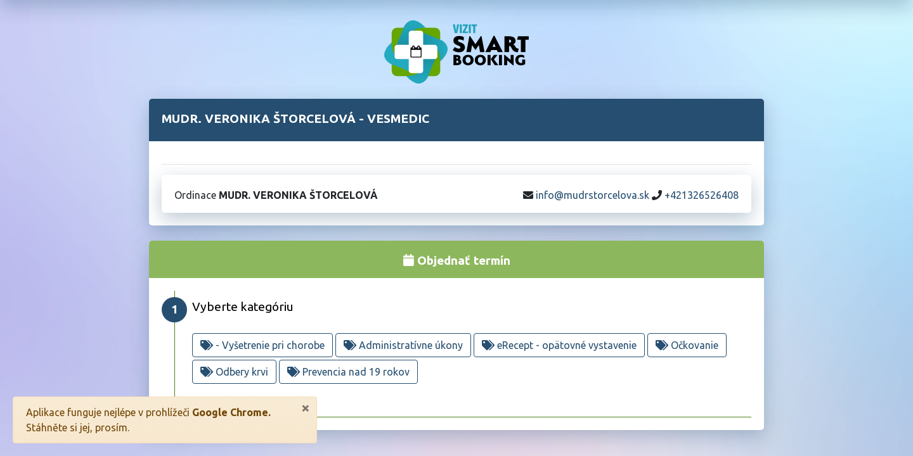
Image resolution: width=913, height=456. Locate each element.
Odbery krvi (234, 371)
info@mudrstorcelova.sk (592, 195)
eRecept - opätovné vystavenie (559, 345)
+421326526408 (701, 195)
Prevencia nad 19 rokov (348, 371)
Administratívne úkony (403, 345)
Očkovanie (687, 345)
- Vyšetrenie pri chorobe (262, 345)
